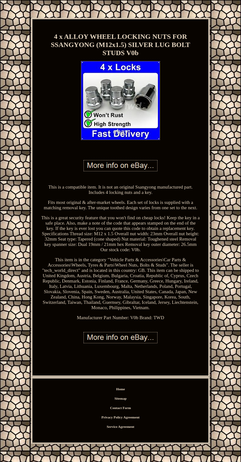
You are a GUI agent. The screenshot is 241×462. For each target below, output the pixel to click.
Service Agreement (120, 426)
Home (120, 389)
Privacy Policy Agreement (120, 417)
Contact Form (120, 408)
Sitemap (121, 398)
